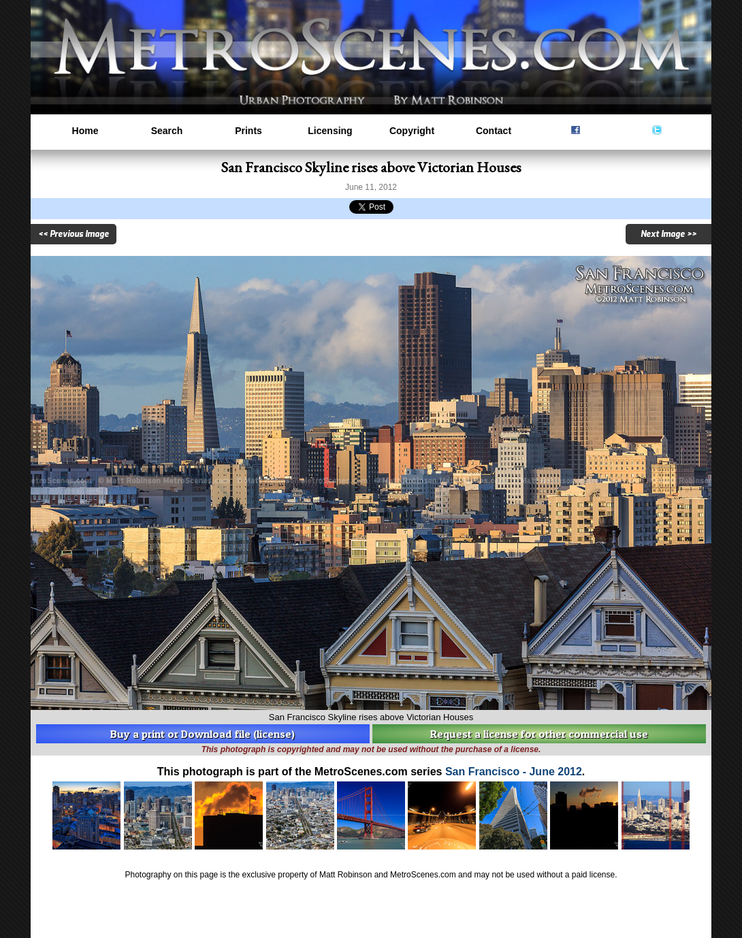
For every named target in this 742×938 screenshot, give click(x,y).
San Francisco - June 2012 (513, 771)
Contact (493, 130)
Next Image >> (668, 234)
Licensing (330, 130)
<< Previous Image (73, 234)
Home (85, 130)
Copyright (411, 130)
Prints (248, 130)
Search (167, 130)
